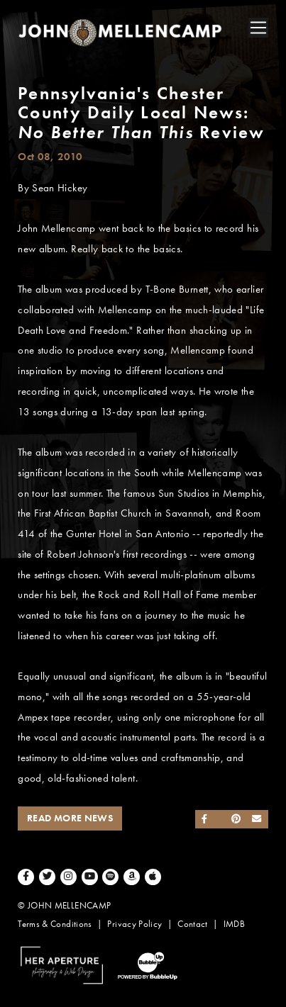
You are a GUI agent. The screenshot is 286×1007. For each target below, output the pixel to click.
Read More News (70, 818)
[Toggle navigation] (258, 28)
